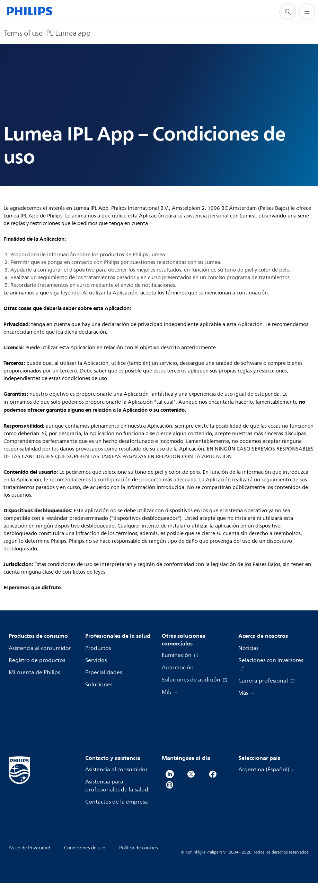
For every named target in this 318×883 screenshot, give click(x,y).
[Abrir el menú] (307, 11)
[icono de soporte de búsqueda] (287, 11)
